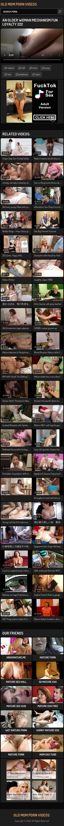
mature (10, 67)
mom (34, 67)
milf (23, 67)
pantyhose (23, 74)
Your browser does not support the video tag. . (32, 45)
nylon (37, 74)
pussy (47, 67)
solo (9, 74)
